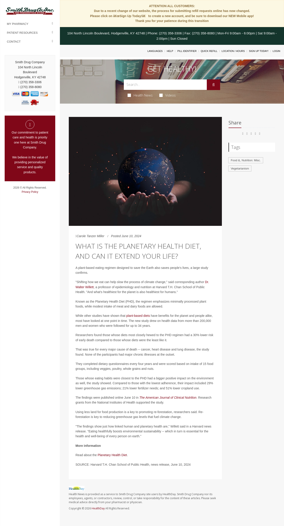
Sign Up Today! (258, 51)
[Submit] (213, 84)
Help (170, 51)
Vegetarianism (240, 168)
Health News (140, 95)
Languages (154, 51)
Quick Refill (209, 51)
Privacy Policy (30, 191)
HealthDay (98, 508)
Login (276, 51)
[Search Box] (165, 84)
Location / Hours (233, 51)
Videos (167, 95)
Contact (14, 41)
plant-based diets (138, 315)
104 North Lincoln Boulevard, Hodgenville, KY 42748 (106, 33)
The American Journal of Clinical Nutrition (167, 397)
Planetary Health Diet (112, 455)
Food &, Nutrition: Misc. (246, 160)
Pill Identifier (186, 51)
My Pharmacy (17, 24)
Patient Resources (22, 32)
